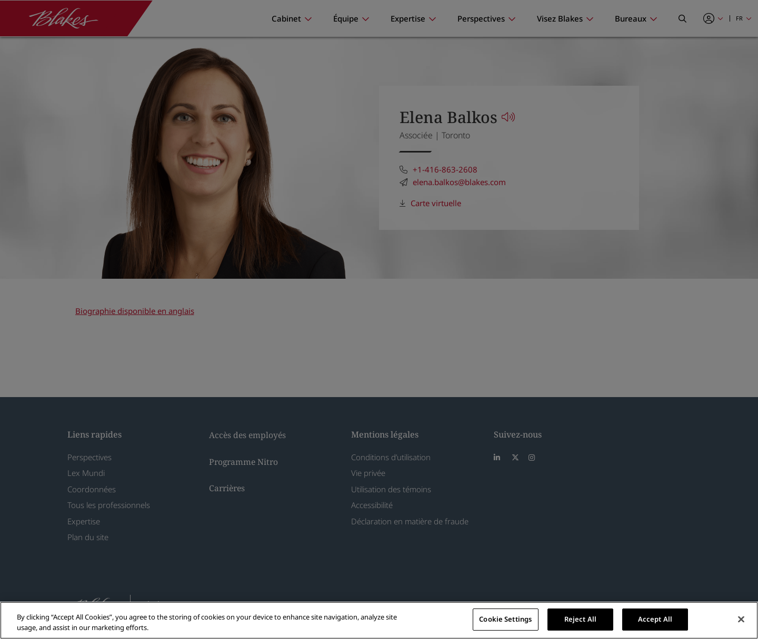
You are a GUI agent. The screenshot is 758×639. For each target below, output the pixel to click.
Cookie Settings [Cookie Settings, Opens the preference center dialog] (505, 619)
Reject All (580, 619)
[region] (379, 620)
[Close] (741, 619)
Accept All (655, 619)
